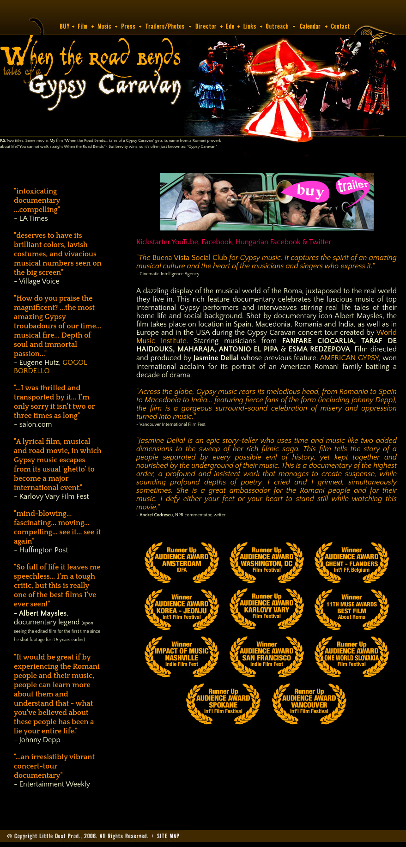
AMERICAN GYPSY (349, 358)
